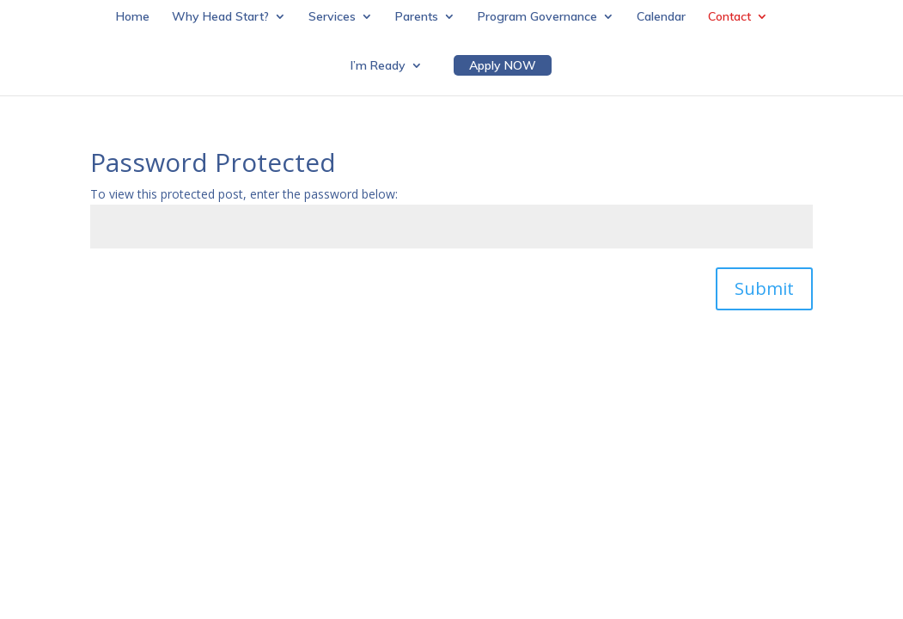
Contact (729, 17)
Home (132, 17)
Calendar (661, 17)
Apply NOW (502, 65)
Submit (764, 288)
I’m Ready (378, 66)
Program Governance (537, 17)
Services (332, 17)
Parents (416, 17)
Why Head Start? (220, 17)
